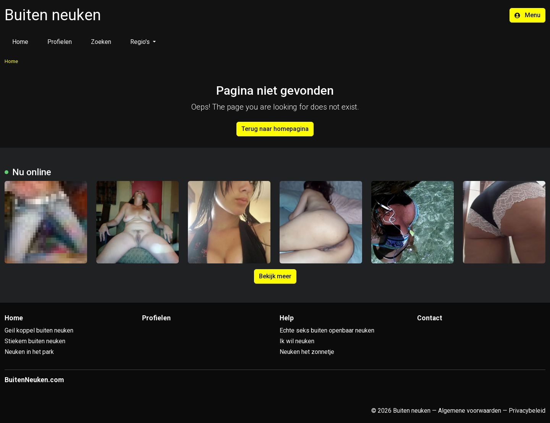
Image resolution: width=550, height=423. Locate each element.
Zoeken (101, 41)
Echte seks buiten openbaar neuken (327, 330)
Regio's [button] (140, 41)
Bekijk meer (275, 276)
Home (20, 41)
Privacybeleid (527, 410)
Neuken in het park (29, 351)
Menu (527, 15)
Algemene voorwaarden (469, 410)
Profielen (59, 41)
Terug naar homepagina (275, 128)
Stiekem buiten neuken (35, 341)
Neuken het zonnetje (307, 351)
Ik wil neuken (297, 341)
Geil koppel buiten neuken (39, 330)
